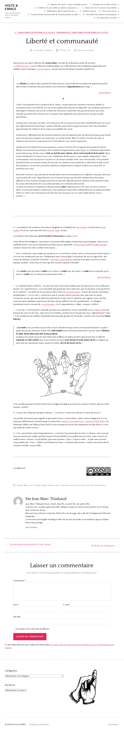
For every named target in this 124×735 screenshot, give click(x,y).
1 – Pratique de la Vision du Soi (103, 4)
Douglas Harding (99, 245)
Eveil (31, 486)
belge (57, 231)
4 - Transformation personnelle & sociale (35, 33)
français (50, 231)
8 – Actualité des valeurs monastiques (100, 14)
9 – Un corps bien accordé (105, 18)
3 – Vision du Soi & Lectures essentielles (99, 8)
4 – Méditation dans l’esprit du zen (59, 11)
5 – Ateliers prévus (88, 11)
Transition (65, 486)
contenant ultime (72, 292)
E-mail (66, 609)
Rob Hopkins (81, 228)
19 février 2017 (65, 51)
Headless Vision (54, 486)
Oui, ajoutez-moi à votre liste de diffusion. (31, 633)
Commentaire (19, 584)
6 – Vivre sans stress (108, 11)
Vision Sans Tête (87, 486)
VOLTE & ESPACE (11, 7)
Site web (16, 620)
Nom (16, 609)
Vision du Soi (80, 245)
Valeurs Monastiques (63, 260)
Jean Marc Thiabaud (44, 51)
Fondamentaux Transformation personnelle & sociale (83, 33)
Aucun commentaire (86, 51)
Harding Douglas (40, 486)
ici (72, 237)
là (76, 237)
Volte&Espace (100, 486)
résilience (97, 310)
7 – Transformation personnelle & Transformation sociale (53, 14)
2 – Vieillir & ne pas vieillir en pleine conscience (55, 8)
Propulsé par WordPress (39, 728)
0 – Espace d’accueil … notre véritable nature (67, 4)
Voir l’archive (32, 528)
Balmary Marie (22, 486)
